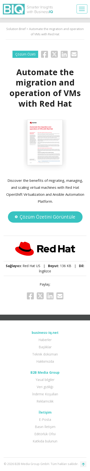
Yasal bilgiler (45, 379)
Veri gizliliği (45, 387)
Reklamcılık (45, 401)
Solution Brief (16, 29)
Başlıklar (45, 347)
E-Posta (45, 419)
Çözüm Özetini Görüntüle (45, 217)
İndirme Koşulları (45, 394)
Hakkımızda (45, 361)
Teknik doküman (45, 354)
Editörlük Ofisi (45, 434)
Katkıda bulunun (45, 441)
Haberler (45, 339)
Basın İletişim (45, 426)
